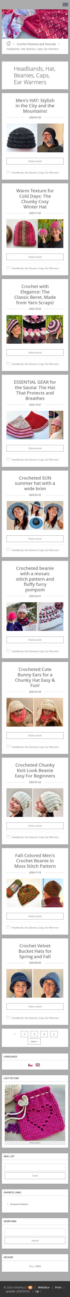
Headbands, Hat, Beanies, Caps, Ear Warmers (35, 172)
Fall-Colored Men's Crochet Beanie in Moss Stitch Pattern (35, 860)
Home (8, 43)
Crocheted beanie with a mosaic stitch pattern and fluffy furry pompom (35, 579)
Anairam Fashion (19, 1204)
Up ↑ (38, 1291)
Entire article (35, 161)
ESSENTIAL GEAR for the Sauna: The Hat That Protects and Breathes (35, 390)
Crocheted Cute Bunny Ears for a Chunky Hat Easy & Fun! (35, 677)
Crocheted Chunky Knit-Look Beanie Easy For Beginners (35, 770)
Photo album (35, 1143)
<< (8, 1266)
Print (58, 1287)
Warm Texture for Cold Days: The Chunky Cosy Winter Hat (35, 198)
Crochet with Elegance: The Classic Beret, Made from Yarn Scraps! (35, 294)
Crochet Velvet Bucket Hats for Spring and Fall (35, 950)
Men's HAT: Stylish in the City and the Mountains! (35, 105)
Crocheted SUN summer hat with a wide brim (35, 483)
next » (34, 1041)
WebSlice (43, 1287)
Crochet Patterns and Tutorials (36, 44)
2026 (38, 1266)
